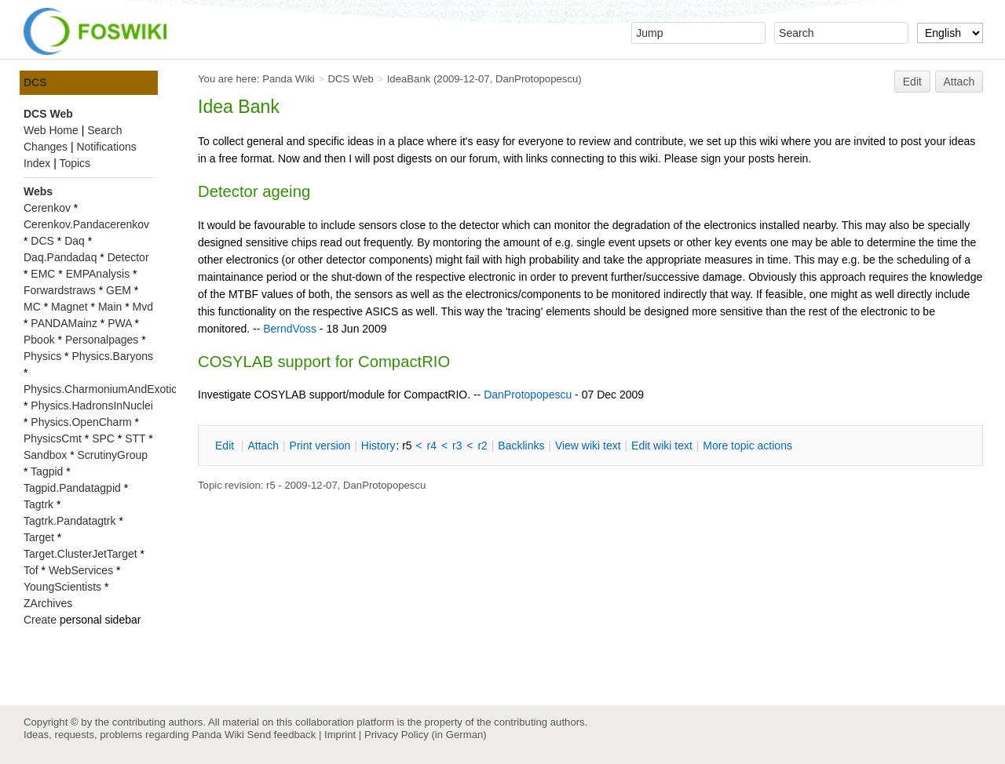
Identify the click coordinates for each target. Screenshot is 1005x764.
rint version (320, 445)
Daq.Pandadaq (60, 257)
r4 (432, 445)
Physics (42, 356)
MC (32, 306)
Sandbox (45, 455)
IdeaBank (409, 79)
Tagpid (47, 471)
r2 (482, 445)
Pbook (39, 339)
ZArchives (48, 603)
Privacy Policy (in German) (425, 734)
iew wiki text (588, 445)
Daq (74, 241)
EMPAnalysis (98, 273)
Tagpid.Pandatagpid (72, 488)
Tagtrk (38, 504)
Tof (31, 570)
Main (110, 306)
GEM (118, 290)
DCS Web (351, 79)
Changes (46, 146)
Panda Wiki (288, 79)
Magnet (69, 306)
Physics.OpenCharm (81, 422)
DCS (35, 82)
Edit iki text (662, 445)
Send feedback (281, 734)
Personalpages (101, 339)
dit (226, 445)
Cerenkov (47, 208)
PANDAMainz (64, 323)
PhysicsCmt (53, 438)
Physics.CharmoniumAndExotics (103, 389)
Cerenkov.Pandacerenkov (86, 224)
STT (135, 438)
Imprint (340, 734)
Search (104, 130)
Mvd (143, 306)
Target (39, 537)
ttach (263, 445)
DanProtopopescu (536, 79)
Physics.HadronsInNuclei (92, 405)
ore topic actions (747, 445)
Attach (959, 81)
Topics (74, 163)
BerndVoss (289, 328)
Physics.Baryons (111, 356)
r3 (457, 445)
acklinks (521, 445)
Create (40, 619)
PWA (120, 323)
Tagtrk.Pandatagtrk (70, 521)
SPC (103, 438)
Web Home (51, 130)
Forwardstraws (60, 290)
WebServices (81, 570)
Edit (912, 81)
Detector (128, 257)
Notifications (106, 146)
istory (378, 445)
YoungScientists (62, 586)
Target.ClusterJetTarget (80, 554)
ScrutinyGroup (113, 455)
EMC (43, 273)
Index (37, 163)
